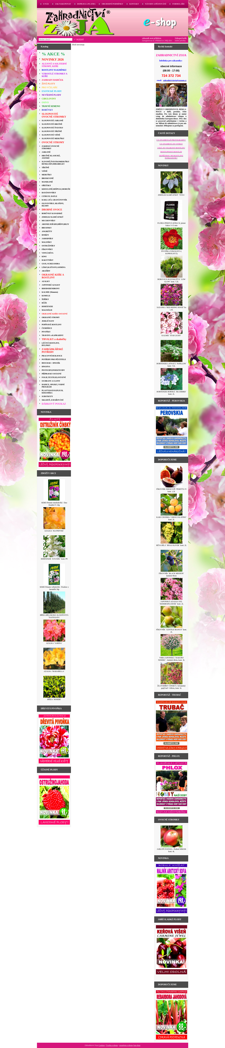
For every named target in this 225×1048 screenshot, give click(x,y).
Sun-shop (136, 1045)
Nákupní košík (180, 38)
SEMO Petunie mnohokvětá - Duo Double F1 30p (54, 504)
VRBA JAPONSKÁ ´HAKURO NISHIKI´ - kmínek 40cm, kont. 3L (171, 659)
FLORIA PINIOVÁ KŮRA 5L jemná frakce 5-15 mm (171, 224)
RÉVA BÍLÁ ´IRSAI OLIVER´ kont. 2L (171, 545)
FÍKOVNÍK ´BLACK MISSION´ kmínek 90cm (171, 574)
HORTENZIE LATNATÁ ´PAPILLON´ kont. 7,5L (171, 364)
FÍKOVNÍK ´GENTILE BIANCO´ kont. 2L (171, 631)
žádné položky (180, 40)
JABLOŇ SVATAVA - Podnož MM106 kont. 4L (171, 850)
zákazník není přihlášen (151, 38)
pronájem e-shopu (126, 1045)
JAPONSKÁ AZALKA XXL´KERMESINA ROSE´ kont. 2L (171, 602)
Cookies (102, 1045)
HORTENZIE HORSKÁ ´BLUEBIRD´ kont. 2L (171, 393)
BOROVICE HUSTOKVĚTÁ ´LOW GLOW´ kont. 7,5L (171, 280)
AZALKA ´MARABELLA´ (54, 671)
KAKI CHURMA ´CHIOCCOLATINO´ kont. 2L (171, 518)
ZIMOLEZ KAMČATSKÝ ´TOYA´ (171, 195)
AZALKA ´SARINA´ (54, 643)
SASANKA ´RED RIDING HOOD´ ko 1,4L (171, 308)
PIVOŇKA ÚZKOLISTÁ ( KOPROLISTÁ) (171, 252)
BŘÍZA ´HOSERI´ (54, 699)
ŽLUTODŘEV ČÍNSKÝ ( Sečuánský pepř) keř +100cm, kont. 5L (171, 687)
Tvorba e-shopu (112, 1045)
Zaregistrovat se (148, 40)
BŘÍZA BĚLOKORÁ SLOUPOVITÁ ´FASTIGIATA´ (54, 616)
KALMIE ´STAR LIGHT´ (171, 335)
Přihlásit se (159, 40)
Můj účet (168, 40)
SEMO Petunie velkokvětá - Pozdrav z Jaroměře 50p (54, 588)
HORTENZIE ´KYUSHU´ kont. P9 (54, 559)
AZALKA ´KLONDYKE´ (54, 531)
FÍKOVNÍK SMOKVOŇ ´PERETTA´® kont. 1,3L (171, 490)
